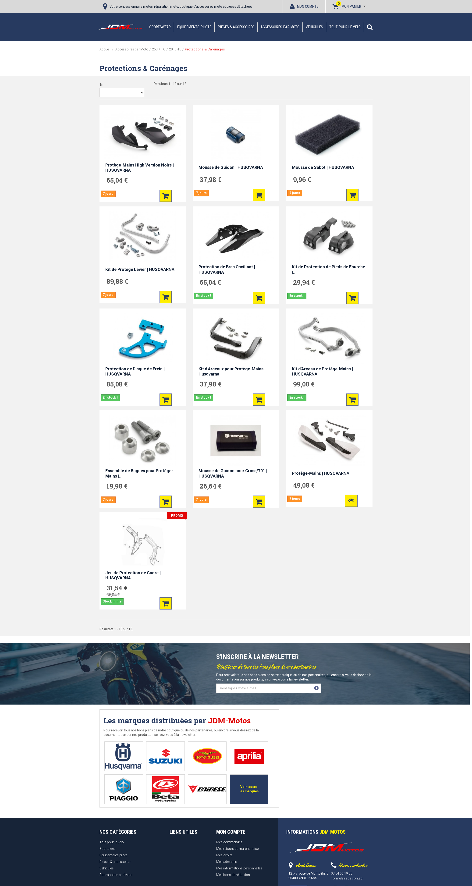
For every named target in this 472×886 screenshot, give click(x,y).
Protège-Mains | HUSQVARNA (320, 473)
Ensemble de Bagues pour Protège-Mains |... (139, 473)
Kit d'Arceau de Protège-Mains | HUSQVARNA (322, 371)
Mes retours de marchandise (237, 849)
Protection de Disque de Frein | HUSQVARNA (135, 371)
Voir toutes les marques (249, 789)
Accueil (104, 49)
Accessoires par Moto (280, 27)
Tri (101, 84)
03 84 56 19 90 (341, 873)
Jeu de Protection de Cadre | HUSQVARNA (133, 575)
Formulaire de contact (347, 878)
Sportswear (160, 27)
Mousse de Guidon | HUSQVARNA (231, 167)
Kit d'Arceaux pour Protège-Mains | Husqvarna (232, 371)
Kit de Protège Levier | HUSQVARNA (139, 269)
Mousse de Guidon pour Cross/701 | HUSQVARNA (233, 473)
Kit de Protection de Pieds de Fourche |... (328, 269)
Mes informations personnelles (239, 868)
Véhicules (314, 27)
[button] (370, 27)
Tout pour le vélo (345, 27)
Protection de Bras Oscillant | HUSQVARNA (227, 269)
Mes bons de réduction (233, 875)
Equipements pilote (194, 27)
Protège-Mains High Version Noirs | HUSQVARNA (139, 168)
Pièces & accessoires (236, 27)
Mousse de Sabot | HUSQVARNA (323, 167)
